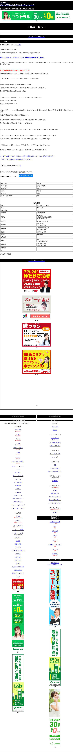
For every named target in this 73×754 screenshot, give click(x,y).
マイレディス (55, 438)
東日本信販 (18, 544)
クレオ (55, 535)
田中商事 (55, 554)
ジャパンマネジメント (55, 503)
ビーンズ (55, 531)
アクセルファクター (55, 500)
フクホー (18, 457)
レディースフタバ (55, 446)
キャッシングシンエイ (18, 505)
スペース (18, 479)
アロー (18, 434)
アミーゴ (55, 457)
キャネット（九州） (18, 533)
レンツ (18, 563)
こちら (19, 45)
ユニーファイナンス (18, 466)
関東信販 (18, 485)
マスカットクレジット (55, 544)
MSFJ (55, 490)
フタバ (18, 469)
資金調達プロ (55, 493)
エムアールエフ (55, 468)
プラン (18, 439)
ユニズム (18, 489)
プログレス (18, 537)
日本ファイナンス (18, 498)
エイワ (18, 541)
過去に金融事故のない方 (55, 416)
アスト (18, 576)
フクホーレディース (55, 442)
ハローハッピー (18, 525)
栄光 (55, 526)
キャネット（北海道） (18, 461)
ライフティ (18, 472)
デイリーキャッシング (18, 508)
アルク (18, 516)
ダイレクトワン (18, 502)
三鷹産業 (55, 481)
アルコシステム (18, 448)
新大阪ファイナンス (18, 573)
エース (18, 452)
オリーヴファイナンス (18, 550)
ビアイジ (18, 547)
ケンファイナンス (55, 522)
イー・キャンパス (55, 454)
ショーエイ (18, 557)
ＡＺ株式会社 (18, 482)
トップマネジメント (55, 496)
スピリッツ (18, 560)
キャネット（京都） (18, 530)
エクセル (18, 554)
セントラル (18, 429)
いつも (18, 443)
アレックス (55, 549)
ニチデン (18, 521)
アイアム (18, 492)
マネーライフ (18, 495)
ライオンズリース (18, 476)
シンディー (55, 540)
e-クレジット (18, 570)
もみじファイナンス (18, 566)
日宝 (55, 465)
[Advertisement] (36, 390)
